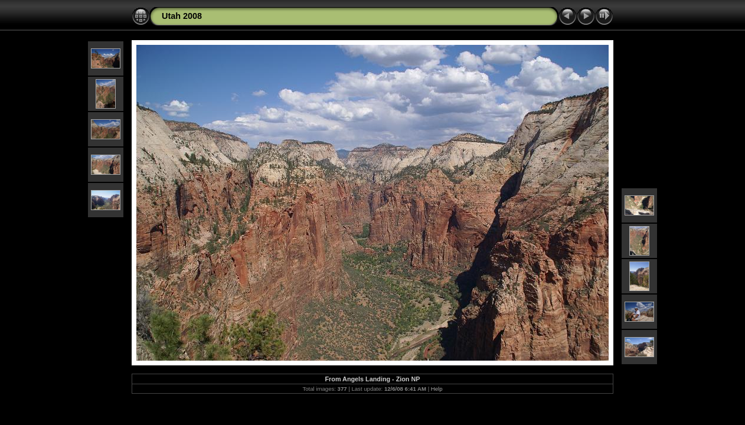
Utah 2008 (182, 16)
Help (437, 388)
